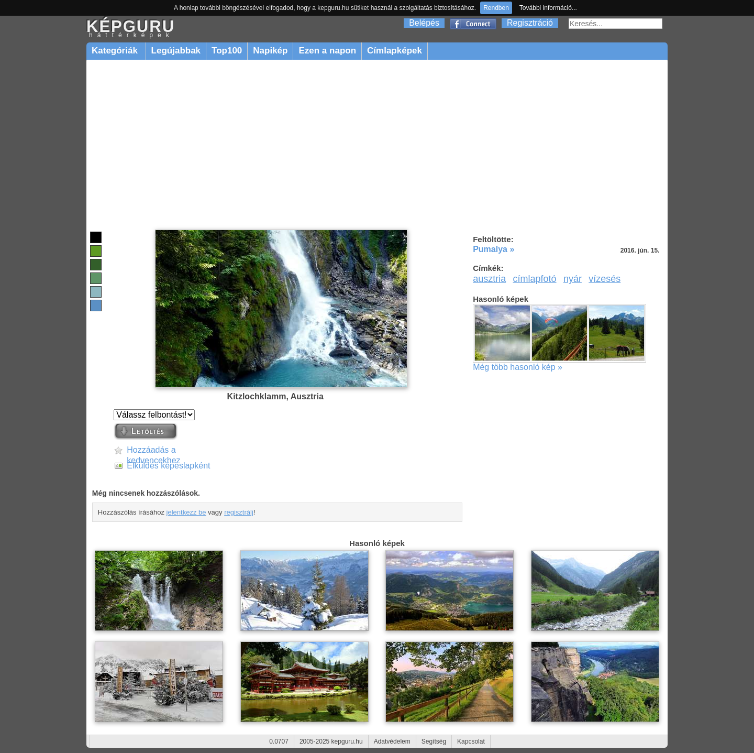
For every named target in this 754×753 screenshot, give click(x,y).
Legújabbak (176, 51)
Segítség (434, 741)
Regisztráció (530, 22)
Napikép (270, 51)
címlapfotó (535, 279)
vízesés (604, 279)
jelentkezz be (186, 512)
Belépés (424, 22)
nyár (572, 279)
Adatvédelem (392, 741)
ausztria (489, 279)
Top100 (227, 51)
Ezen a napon (327, 51)
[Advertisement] (377, 145)
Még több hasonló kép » (517, 367)
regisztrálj (238, 512)
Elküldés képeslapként (168, 465)
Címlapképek (394, 51)
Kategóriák (116, 51)
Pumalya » (493, 249)
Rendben (496, 8)
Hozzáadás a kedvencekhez (153, 450)
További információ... (548, 8)
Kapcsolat (471, 741)
